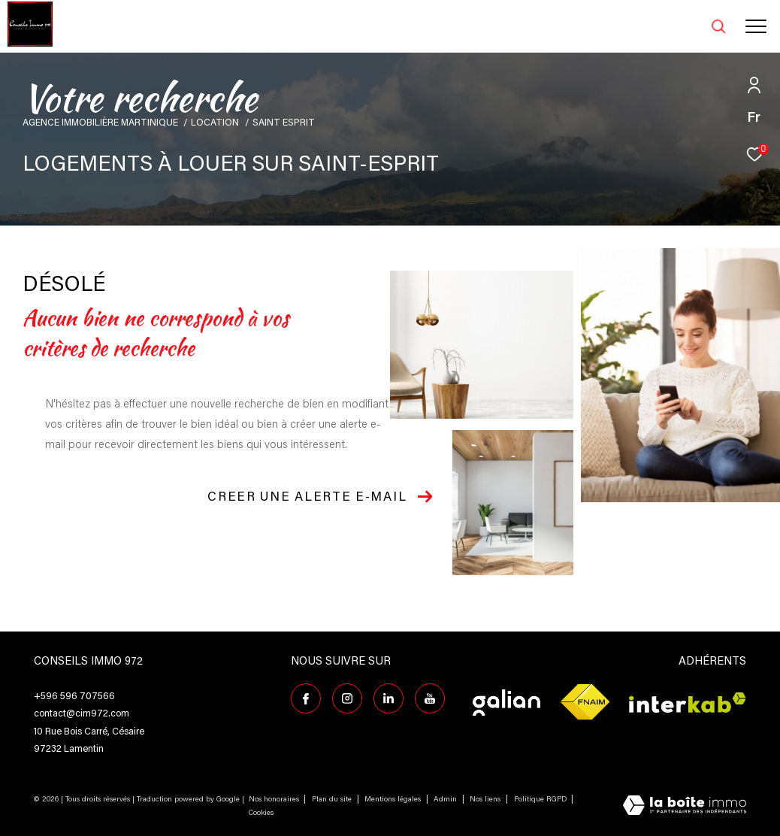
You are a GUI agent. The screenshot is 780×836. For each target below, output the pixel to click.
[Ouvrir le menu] (756, 26)
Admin (446, 800)
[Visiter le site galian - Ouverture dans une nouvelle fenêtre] (506, 702)
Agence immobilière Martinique (100, 123)
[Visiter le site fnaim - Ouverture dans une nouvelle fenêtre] (585, 702)
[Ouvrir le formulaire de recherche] (680, 26)
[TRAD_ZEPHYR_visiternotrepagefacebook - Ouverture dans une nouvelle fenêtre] (306, 698)
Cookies (261, 813)
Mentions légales (393, 800)
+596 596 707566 (74, 696)
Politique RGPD (540, 800)
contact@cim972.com (81, 714)
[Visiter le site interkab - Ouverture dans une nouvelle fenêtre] (687, 702)
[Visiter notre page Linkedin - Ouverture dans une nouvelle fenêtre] (388, 698)
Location (215, 123)
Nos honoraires (274, 800)
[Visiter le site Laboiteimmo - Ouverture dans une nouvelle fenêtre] (684, 807)
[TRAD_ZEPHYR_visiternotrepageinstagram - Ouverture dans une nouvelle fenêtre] (347, 698)
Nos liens (486, 800)
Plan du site (333, 800)
